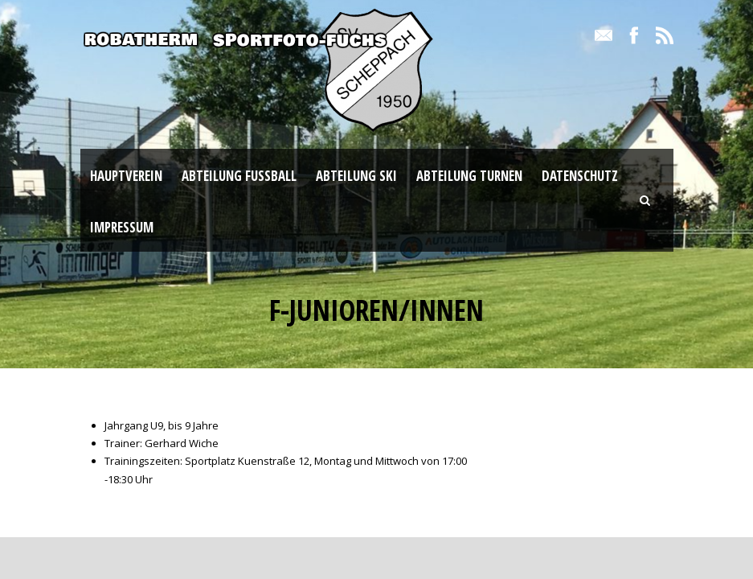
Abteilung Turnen (469, 175)
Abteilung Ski (356, 175)
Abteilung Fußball (239, 175)
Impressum (121, 227)
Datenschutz (580, 175)
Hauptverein (126, 175)
